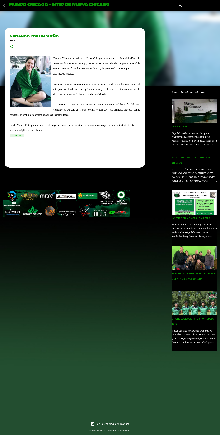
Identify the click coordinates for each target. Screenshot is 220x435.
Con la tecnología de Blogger (110, 423)
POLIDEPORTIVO (181, 126)
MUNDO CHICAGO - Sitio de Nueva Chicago (59, 5)
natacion (17, 135)
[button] (12, 47)
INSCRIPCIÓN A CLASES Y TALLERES (191, 218)
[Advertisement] (61, 179)
